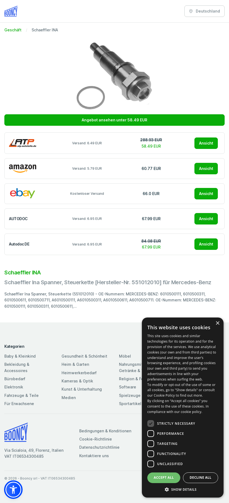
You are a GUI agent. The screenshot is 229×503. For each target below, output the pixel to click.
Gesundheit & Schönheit (84, 356)
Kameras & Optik (77, 381)
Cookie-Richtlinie (95, 439)
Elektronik (13, 387)
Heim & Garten (75, 364)
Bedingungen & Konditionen (105, 431)
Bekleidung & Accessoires (16, 367)
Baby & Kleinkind (20, 356)
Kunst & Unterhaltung (82, 389)
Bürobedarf (14, 378)
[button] (13, 490)
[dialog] (183, 408)
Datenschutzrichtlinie (99, 447)
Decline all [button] (201, 477)
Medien (69, 397)
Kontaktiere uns (94, 455)
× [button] (217, 323)
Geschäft (13, 30)
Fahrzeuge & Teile (21, 395)
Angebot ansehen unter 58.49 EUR (114, 120)
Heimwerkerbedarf (79, 372)
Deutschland (204, 11)
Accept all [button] (164, 477)
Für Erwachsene (19, 403)
